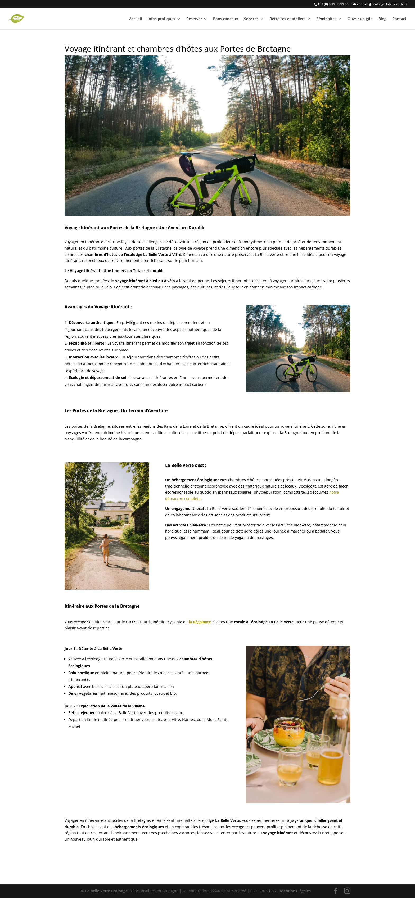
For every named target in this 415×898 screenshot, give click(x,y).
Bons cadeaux (225, 19)
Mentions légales (295, 890)
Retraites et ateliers (287, 19)
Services (251, 19)
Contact (399, 19)
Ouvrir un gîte (360, 19)
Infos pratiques (161, 19)
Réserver (194, 19)
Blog (382, 19)
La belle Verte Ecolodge (106, 890)
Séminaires (326, 19)
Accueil (135, 19)
